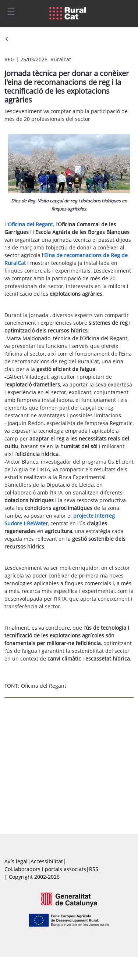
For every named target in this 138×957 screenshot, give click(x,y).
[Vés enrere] (6, 39)
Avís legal (16, 861)
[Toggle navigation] (11, 11)
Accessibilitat (47, 861)
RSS (93, 869)
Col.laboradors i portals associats (45, 869)
